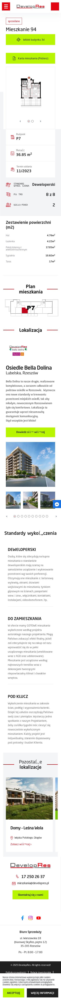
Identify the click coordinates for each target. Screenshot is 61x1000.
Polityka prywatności (16, 972)
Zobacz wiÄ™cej (20, 844)
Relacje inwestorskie (40, 972)
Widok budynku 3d (34, 39)
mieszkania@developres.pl (33, 883)
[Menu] (6, 6)
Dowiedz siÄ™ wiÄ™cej (30, 431)
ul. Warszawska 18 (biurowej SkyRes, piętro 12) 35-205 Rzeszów (30, 942)
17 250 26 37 (33, 876)
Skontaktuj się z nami (30, 894)
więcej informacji (42, 992)
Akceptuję (13, 992)
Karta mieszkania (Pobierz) (33, 58)
